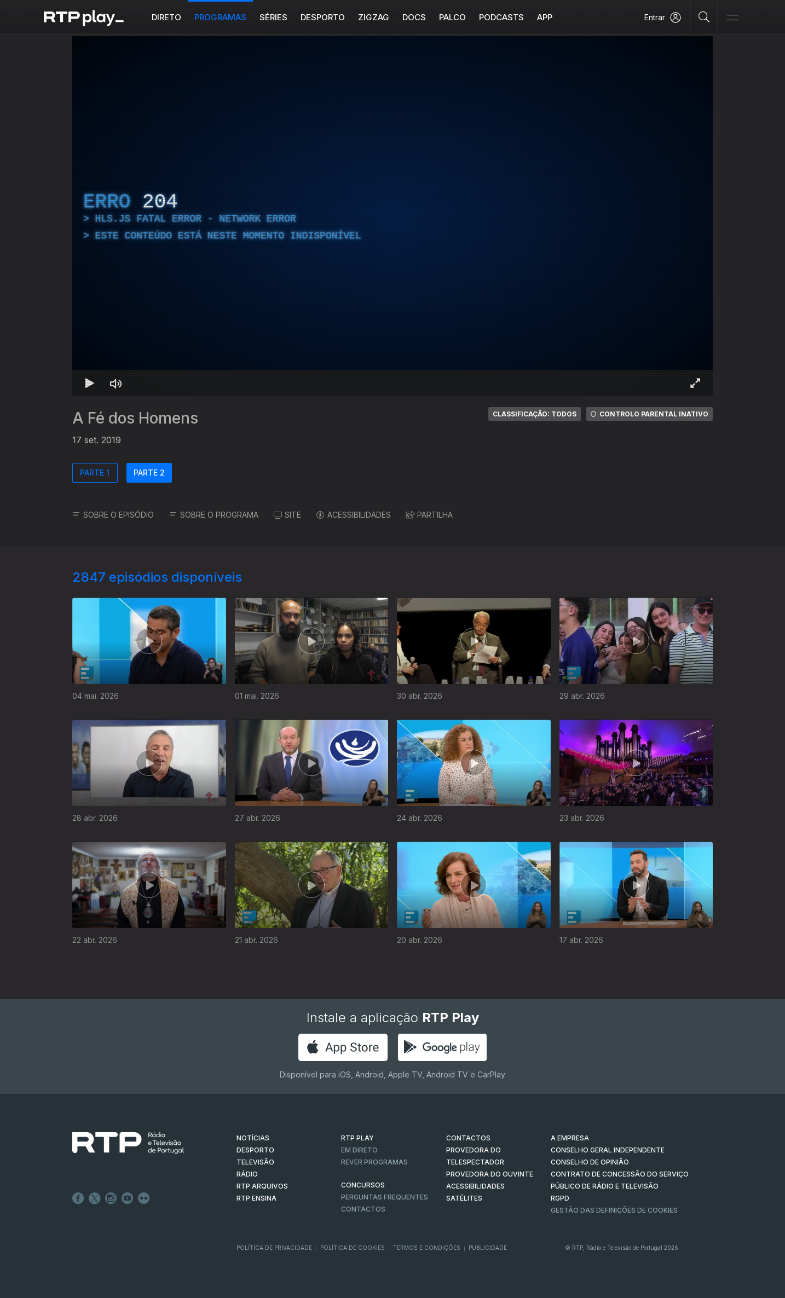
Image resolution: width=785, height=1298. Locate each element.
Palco (452, 17)
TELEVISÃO (255, 1162)
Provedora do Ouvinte (489, 1174)
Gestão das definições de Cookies (614, 1210)
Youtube (128, 1198)
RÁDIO (247, 1174)
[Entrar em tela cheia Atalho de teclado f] (695, 383)
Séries (273, 17)
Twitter (95, 1198)
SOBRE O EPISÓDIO (113, 514)
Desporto (323, 17)
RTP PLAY (357, 1138)
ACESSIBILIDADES (353, 514)
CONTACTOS (468, 1138)
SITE (287, 514)
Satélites (464, 1198)
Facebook (78, 1198)
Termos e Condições (426, 1247)
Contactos (363, 1209)
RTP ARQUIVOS (262, 1186)
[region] (392, 216)
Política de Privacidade (274, 1247)
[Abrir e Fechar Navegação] (732, 18)
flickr (144, 1198)
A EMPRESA (570, 1138)
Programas (220, 17)
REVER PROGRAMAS (374, 1162)
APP (544, 17)
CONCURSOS (363, 1185)
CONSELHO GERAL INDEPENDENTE (608, 1150)
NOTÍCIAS (252, 1138)
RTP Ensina (256, 1198)
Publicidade (488, 1247)
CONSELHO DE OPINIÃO (590, 1162)
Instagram (111, 1198)
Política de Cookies (352, 1247)
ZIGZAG (373, 17)
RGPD (560, 1198)
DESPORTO (255, 1150)
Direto (166, 17)
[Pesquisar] (704, 16)
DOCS (414, 17)
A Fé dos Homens (135, 418)
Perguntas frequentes (384, 1197)
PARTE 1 (94, 472)
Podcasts (501, 17)
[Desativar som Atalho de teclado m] (116, 383)
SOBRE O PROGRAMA (213, 514)
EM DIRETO (359, 1150)
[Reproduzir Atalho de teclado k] (90, 383)
